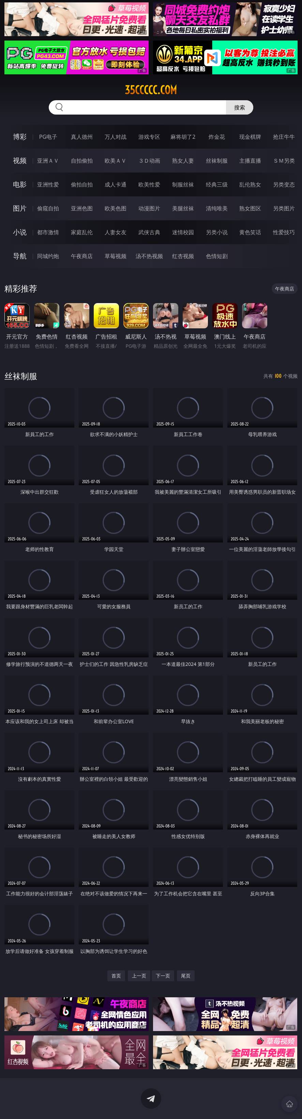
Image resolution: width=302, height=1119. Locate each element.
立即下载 (198, 1104)
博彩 (20, 136)
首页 (116, 975)
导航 (20, 255)
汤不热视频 (149, 256)
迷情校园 (183, 232)
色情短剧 (217, 256)
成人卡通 (115, 184)
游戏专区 (149, 136)
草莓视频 (115, 256)
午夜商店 (82, 256)
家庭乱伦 (82, 232)
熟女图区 (250, 208)
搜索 (239, 107)
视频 (20, 160)
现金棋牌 (250, 136)
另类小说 (217, 232)
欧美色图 (115, 208)
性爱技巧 (284, 232)
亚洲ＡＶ (48, 160)
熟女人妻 (183, 160)
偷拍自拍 (82, 184)
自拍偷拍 (82, 160)
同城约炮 (48, 256)
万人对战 (115, 136)
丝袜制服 (217, 160)
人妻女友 (115, 232)
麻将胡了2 (182, 136)
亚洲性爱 (48, 184)
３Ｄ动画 (149, 160)
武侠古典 (149, 232)
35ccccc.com (151, 90)
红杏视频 (183, 256)
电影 (20, 184)
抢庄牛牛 (284, 136)
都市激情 (48, 232)
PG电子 (48, 136)
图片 (20, 208)
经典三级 (217, 184)
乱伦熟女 (250, 184)
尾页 (186, 975)
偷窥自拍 (48, 208)
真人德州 (82, 136)
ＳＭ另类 (284, 160)
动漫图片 (149, 208)
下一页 (163, 975)
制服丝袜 (183, 184)
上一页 (139, 975)
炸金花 (217, 136)
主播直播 (250, 160)
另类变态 (284, 184)
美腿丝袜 (183, 208)
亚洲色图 (82, 208)
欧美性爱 (149, 184)
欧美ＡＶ (115, 160)
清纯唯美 (217, 208)
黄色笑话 (250, 232)
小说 (20, 232)
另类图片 (284, 208)
